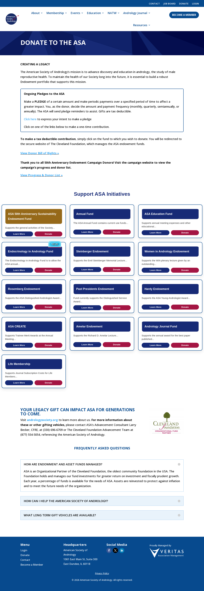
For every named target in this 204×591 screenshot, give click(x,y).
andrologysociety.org (42, 420)
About (35, 13)
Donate (184, 4)
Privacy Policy (102, 573)
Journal (135, 13)
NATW (112, 13)
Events (75, 13)
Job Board (169, 4)
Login (195, 4)
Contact (154, 4)
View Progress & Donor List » (41, 175)
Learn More (19, 234)
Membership (55, 13)
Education (94, 13)
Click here (30, 119)
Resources (140, 25)
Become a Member (184, 15)
